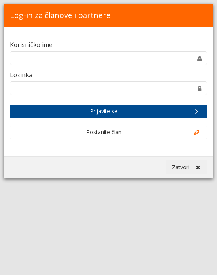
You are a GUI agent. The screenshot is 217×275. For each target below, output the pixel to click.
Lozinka (21, 75)
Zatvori (186, 167)
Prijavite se (145, 111)
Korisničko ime (31, 44)
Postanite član (143, 132)
